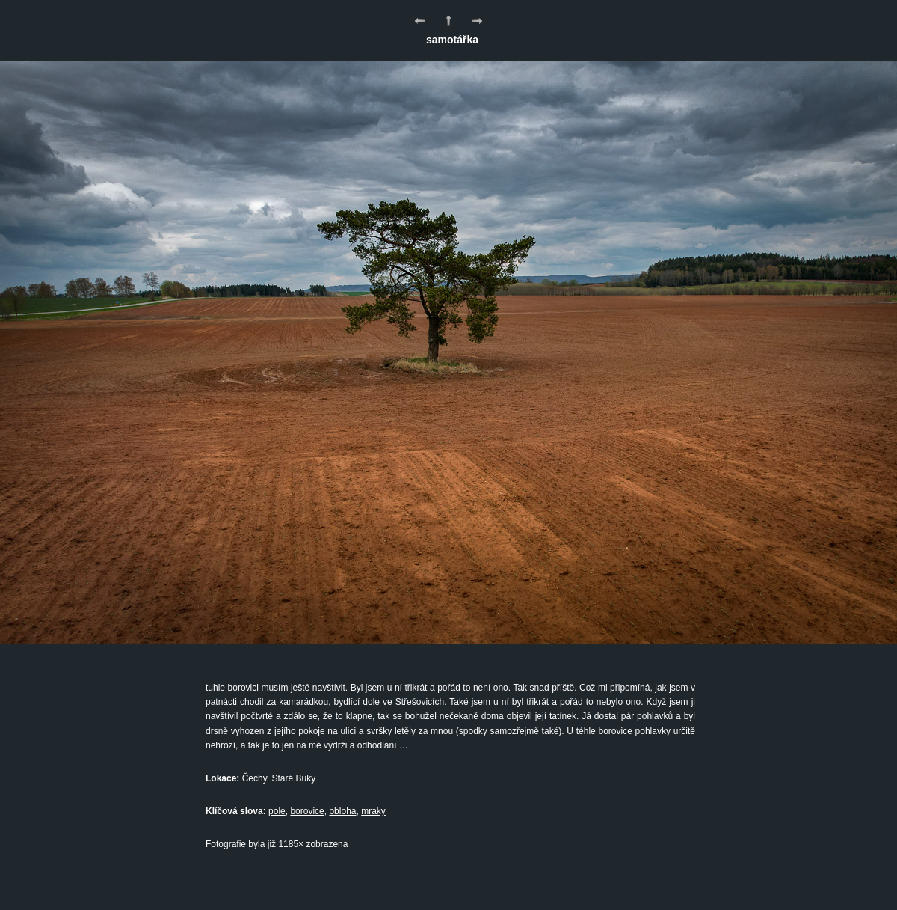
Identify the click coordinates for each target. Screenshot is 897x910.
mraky (373, 811)
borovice (307, 811)
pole (277, 811)
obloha (342, 811)
